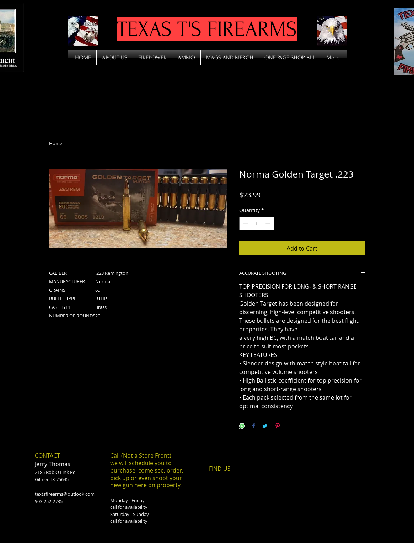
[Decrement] (244, 223)
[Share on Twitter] (265, 426)
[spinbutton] (256, 223)
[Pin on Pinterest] (277, 426)
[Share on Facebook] (253, 426)
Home (55, 143)
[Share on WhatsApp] (242, 426)
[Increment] (268, 223)
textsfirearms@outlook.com (65, 494)
